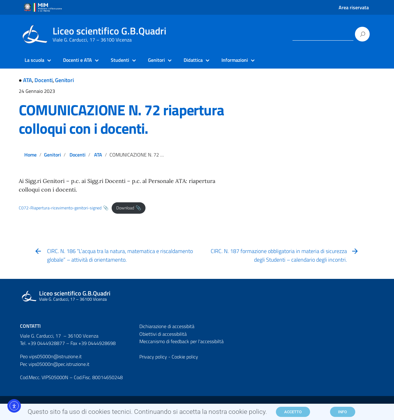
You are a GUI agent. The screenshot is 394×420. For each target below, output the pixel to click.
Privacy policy (153, 356)
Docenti (43, 80)
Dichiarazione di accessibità (166, 326)
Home (30, 154)
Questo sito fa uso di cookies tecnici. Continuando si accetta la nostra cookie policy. (147, 414)
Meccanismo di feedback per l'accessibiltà (181, 341)
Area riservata (354, 7)
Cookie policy (185, 356)
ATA (27, 80)
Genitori (64, 80)
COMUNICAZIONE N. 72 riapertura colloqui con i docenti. (121, 119)
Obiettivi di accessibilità (163, 334)
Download (125, 207)
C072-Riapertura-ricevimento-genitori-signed (60, 207)
